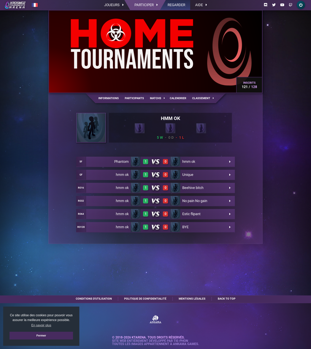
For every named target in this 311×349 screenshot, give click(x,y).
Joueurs (114, 5)
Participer (146, 5)
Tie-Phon (181, 340)
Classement (203, 98)
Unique (187, 175)
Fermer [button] (41, 335)
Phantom (121, 161)
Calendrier (178, 98)
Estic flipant (191, 214)
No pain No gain (194, 201)
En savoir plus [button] (41, 325)
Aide (201, 5)
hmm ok (188, 161)
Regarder (176, 5)
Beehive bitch (192, 188)
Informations (108, 98)
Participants (134, 98)
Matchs (157, 98)
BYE (185, 227)
